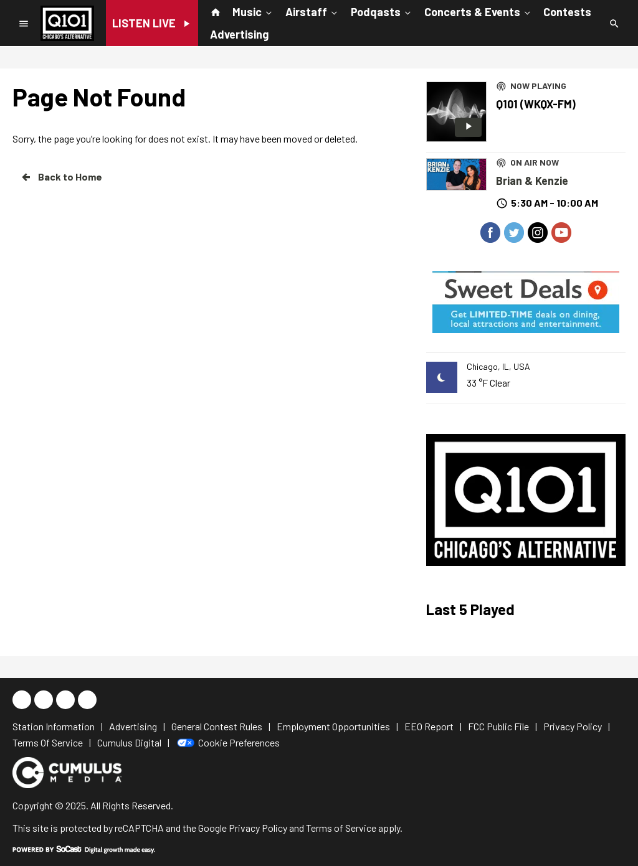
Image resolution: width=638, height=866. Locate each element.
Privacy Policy (258, 828)
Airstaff (312, 11)
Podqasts (382, 11)
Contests (567, 12)
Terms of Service (341, 828)
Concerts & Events (478, 11)
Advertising (239, 34)
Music (253, 11)
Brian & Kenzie (532, 180)
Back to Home (61, 177)
